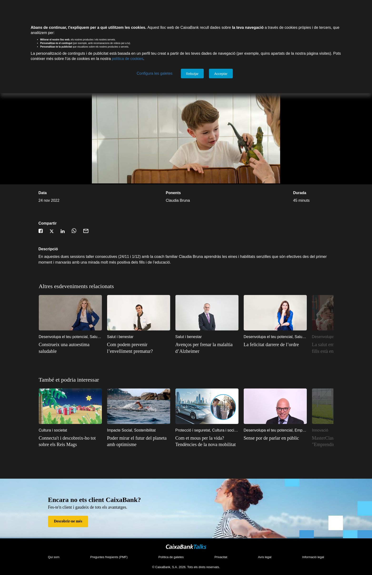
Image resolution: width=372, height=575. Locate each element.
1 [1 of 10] (265, 288)
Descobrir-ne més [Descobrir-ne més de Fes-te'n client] (68, 521)
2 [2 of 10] (272, 288)
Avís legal (264, 557)
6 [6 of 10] (301, 288)
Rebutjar (192, 74)
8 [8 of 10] (315, 288)
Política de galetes (171, 557)
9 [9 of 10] (322, 288)
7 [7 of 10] (308, 288)
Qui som (54, 557)
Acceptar (220, 74)
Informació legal (313, 557)
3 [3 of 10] (280, 288)
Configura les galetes (154, 73)
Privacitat (220, 557)
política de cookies (127, 59)
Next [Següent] (334, 327)
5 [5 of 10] (294, 288)
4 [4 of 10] (287, 288)
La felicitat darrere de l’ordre (271, 344)
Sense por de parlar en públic (271, 438)
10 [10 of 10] (329, 288)
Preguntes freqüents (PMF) (109, 557)
